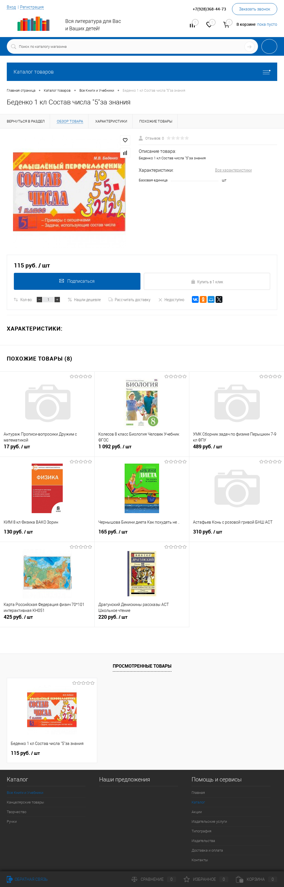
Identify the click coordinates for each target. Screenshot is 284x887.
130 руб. (47, 534)
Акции (197, 812)
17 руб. (47, 449)
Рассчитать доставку (129, 299)
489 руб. (236, 449)
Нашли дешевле (84, 299)
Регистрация (32, 7)
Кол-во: (26, 299)
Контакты (200, 860)
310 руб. (236, 534)
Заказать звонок (254, 9)
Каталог (198, 802)
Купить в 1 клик (207, 281)
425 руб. (47, 619)
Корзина (256, 879)
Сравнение (153, 879)
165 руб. (141, 534)
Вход (11, 7)
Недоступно (171, 299)
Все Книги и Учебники (25, 792)
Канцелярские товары (25, 802)
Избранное (206, 879)
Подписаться (77, 281)
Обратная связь (27, 879)
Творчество (16, 812)
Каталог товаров (142, 72)
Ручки (12, 821)
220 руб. (141, 619)
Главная (198, 792)
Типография (201, 831)
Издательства (203, 841)
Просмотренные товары (142, 666)
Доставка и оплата (207, 850)
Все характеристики (233, 170)
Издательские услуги (209, 821)
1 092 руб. (141, 449)
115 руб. (25, 753)
